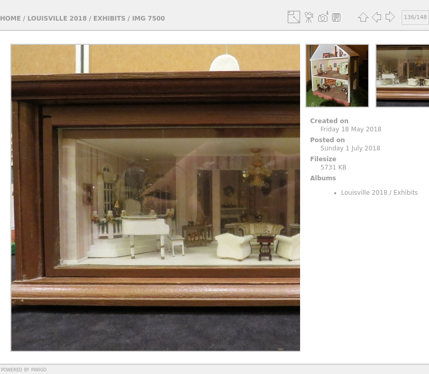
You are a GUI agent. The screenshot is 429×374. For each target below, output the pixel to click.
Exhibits (109, 18)
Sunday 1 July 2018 (351, 148)
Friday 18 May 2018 (351, 129)
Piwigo (38, 369)
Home (10, 18)
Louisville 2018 (57, 18)
